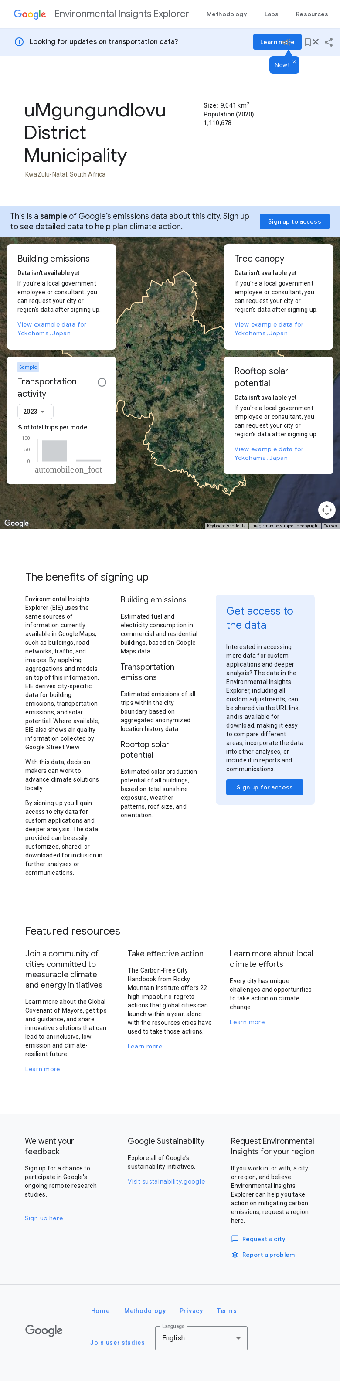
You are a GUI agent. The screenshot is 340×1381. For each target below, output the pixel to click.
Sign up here (44, 1218)
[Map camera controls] (327, 510)
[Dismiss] (294, 62)
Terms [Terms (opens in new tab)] (331, 526)
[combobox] (35, 411)
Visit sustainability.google (166, 1181)
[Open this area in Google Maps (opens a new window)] (16, 523)
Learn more (42, 1069)
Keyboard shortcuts (226, 526)
